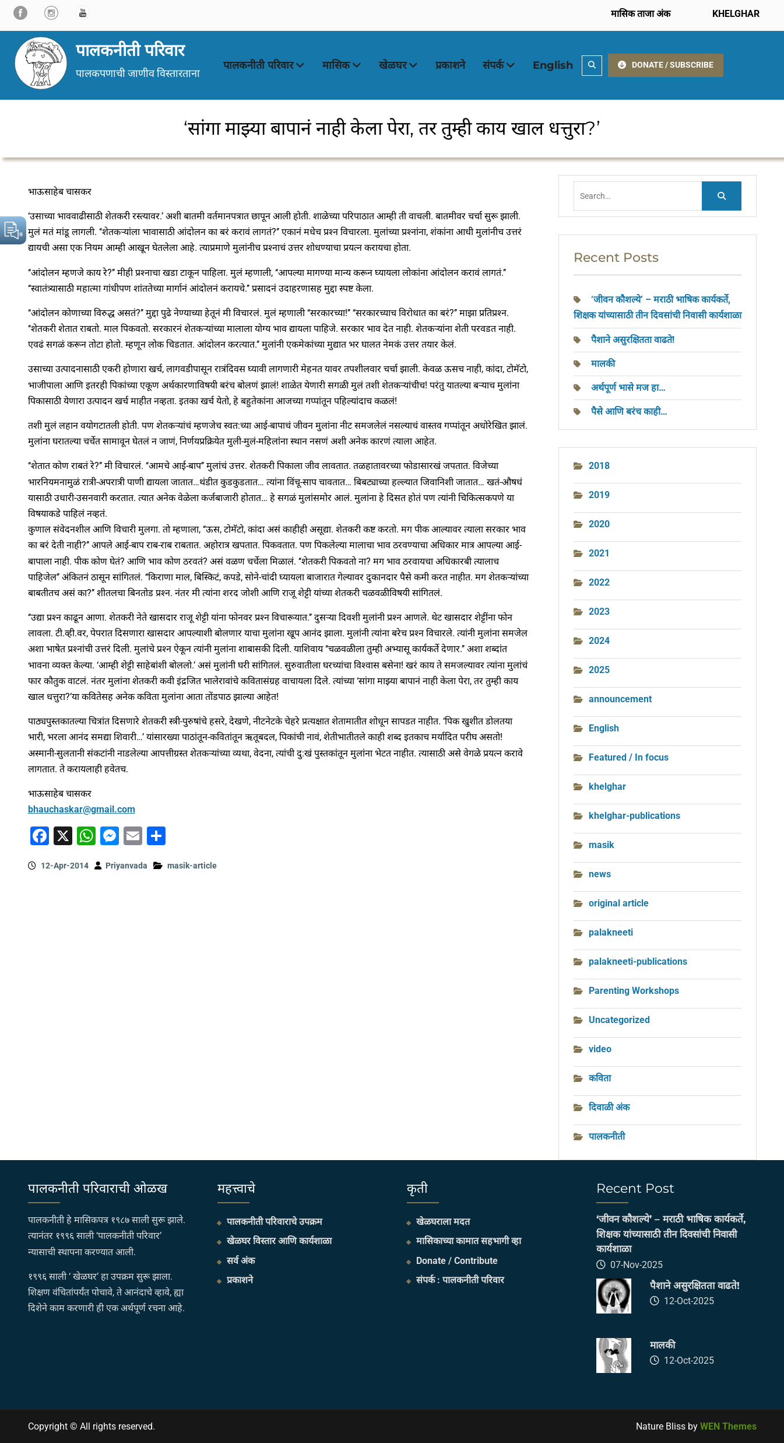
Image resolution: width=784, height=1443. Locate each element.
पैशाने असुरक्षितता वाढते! (632, 339)
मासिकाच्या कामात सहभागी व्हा (468, 1240)
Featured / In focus (629, 757)
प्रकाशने (450, 65)
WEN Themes (728, 1426)
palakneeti (611, 932)
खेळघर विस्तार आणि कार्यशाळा (279, 1240)
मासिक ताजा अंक (641, 13)
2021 (599, 553)
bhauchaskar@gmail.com (81, 809)
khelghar (607, 786)
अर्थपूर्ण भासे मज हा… (628, 387)
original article (619, 903)
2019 (599, 494)
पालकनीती (607, 1136)
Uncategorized (619, 1019)
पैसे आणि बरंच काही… (629, 411)
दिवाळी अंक (609, 1107)
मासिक (336, 65)
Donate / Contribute (457, 1260)
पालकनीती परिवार (130, 50)
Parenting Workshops (634, 990)
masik (601, 844)
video (600, 1049)
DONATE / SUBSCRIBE (665, 64)
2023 (599, 611)
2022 (599, 582)
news (600, 874)
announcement (620, 699)
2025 (599, 669)
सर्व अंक (241, 1260)
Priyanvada (126, 865)
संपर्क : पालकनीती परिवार (460, 1280)
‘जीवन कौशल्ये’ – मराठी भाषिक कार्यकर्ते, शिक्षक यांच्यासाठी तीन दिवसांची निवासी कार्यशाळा (671, 1234)
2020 (599, 524)
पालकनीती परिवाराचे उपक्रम (274, 1221)
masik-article (192, 865)
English (553, 65)
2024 (599, 640)
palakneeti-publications (638, 961)
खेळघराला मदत (443, 1221)
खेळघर (392, 65)
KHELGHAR (735, 13)
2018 (599, 465)
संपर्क (493, 65)
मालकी (603, 363)
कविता (600, 1078)
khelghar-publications (634, 815)
